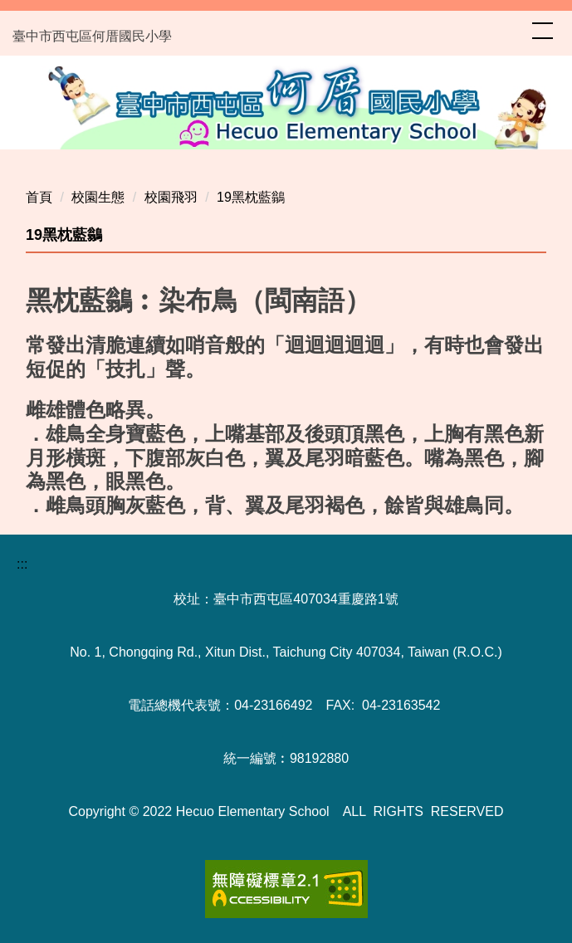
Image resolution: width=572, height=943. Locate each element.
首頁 (39, 197)
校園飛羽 (171, 197)
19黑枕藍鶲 (251, 197)
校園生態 (98, 197)
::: (22, 564)
